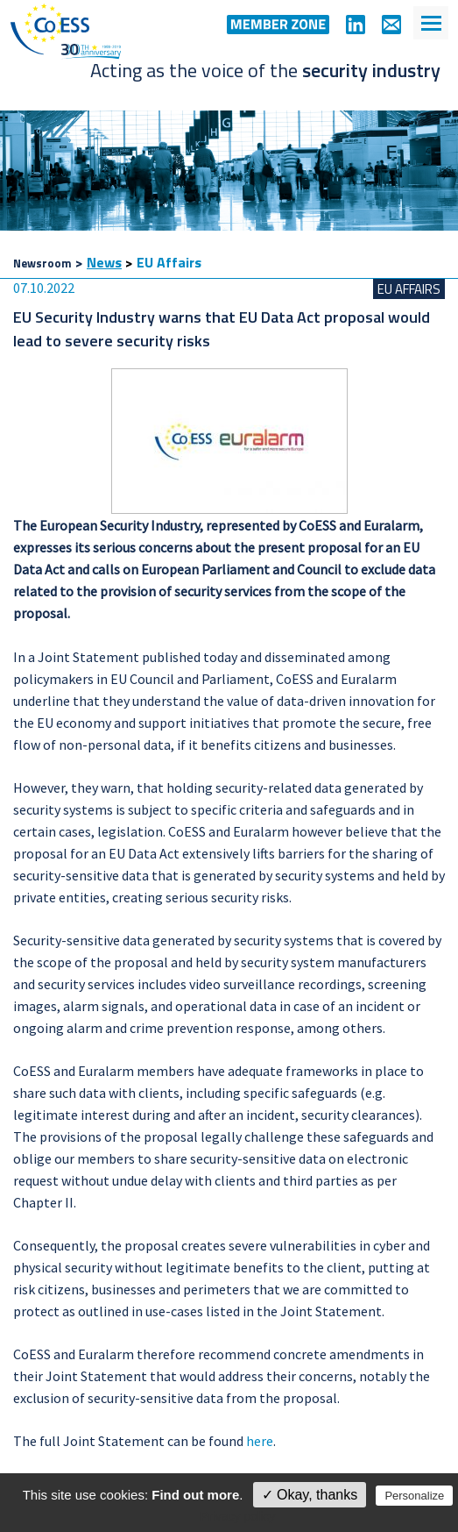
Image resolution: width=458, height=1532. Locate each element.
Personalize (414, 1495)
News (104, 262)
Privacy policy (238, 1516)
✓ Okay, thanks (310, 1494)
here (259, 1441)
